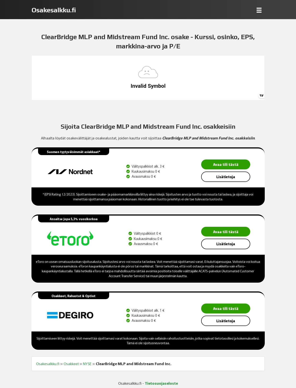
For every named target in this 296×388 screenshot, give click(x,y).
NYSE (87, 363)
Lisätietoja (225, 176)
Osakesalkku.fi (47, 363)
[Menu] (259, 10)
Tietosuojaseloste (161, 383)
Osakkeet (71, 363)
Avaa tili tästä (225, 164)
